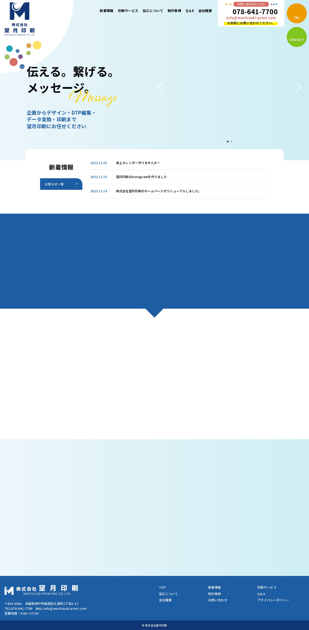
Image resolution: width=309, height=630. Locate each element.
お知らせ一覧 (54, 184)
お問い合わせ (217, 600)
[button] (160, 87)
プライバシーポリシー (273, 600)
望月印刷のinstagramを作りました (141, 176)
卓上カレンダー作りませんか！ (138, 162)
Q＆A (190, 10)
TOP (162, 587)
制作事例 (174, 10)
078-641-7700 (255, 11)
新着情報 (106, 10)
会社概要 (205, 10)
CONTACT (296, 40)
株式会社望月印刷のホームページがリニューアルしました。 (159, 191)
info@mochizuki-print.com (251, 17)
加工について (153, 10)
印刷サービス (128, 10)
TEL (297, 17)
